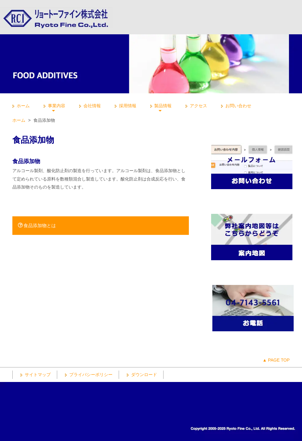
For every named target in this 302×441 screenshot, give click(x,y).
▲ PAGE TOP (276, 360)
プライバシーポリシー (88, 374)
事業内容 (53, 105)
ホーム (20, 105)
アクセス (195, 105)
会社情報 (89, 105)
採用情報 (124, 105)
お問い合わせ (235, 105)
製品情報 (160, 105)
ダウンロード (141, 374)
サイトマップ (35, 374)
